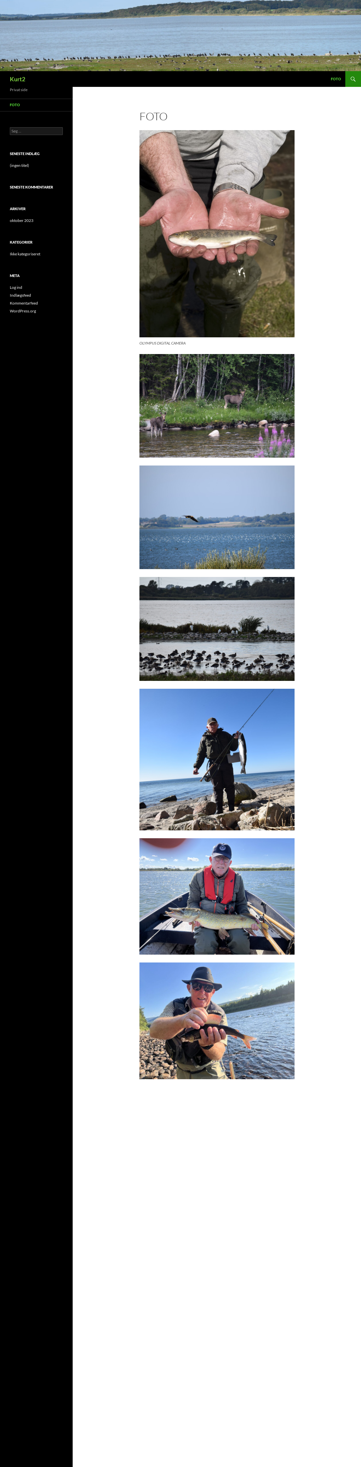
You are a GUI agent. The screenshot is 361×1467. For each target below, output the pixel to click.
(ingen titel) (19, 165)
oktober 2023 (21, 220)
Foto (336, 79)
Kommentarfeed (24, 303)
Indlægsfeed (20, 295)
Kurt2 (17, 79)
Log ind (16, 287)
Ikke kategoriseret (25, 253)
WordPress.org (23, 310)
